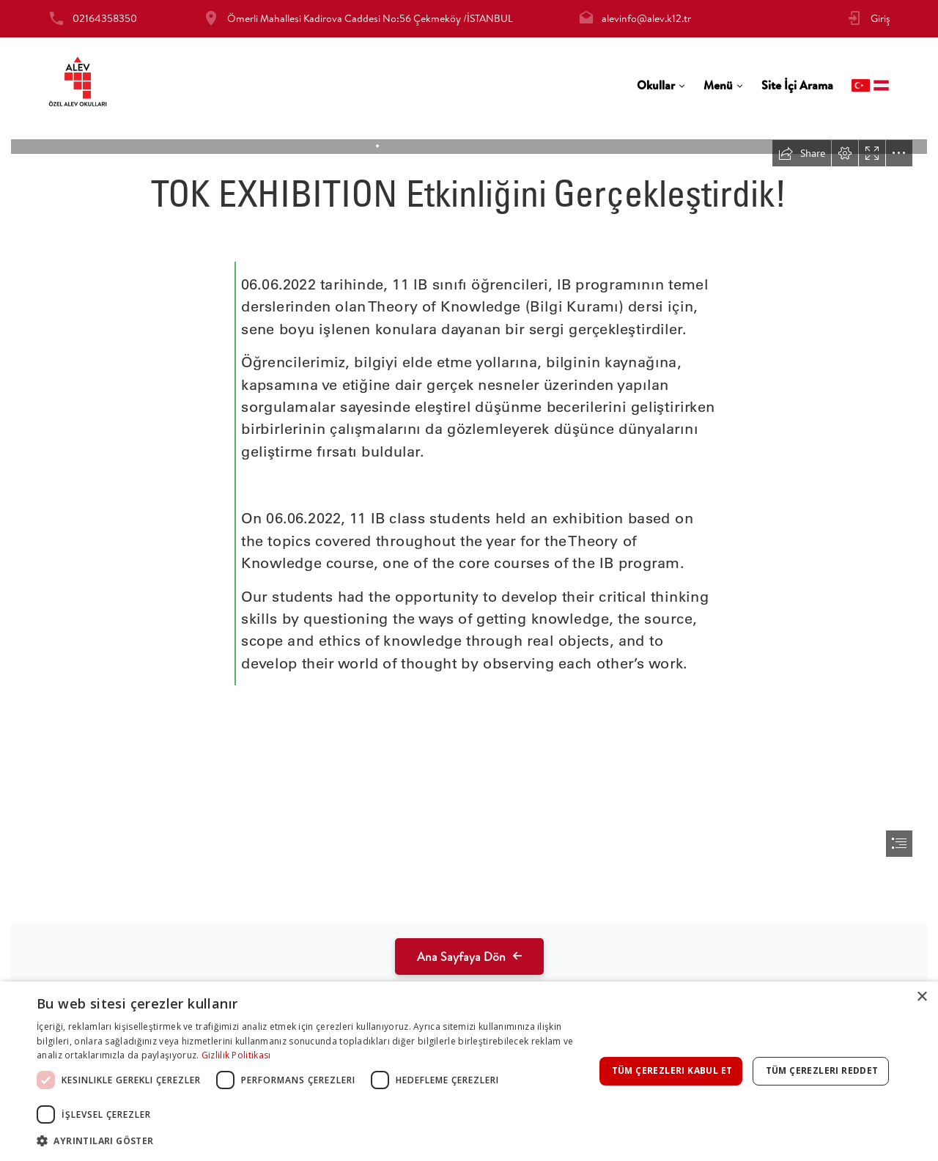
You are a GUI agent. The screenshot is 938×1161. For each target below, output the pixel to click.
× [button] (921, 997)
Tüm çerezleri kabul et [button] (672, 1070)
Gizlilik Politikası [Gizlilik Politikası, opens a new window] (236, 1055)
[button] (315, 1141)
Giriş (880, 18)
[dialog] (469, 1071)
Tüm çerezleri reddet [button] (822, 1070)
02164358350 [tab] (105, 18)
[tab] (661, 85)
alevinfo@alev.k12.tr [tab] (646, 18)
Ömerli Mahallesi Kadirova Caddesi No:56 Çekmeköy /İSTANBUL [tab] (370, 18)
